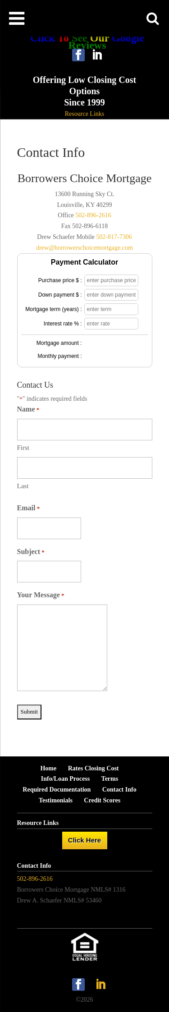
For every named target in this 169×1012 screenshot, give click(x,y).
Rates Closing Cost (93, 768)
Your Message (40, 595)
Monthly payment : (59, 356)
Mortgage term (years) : (53, 309)
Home (48, 768)
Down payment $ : (60, 295)
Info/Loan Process (65, 778)
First (23, 447)
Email (28, 508)
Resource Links (84, 113)
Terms (110, 778)
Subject (31, 552)
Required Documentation (57, 789)
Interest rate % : (63, 324)
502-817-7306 (114, 237)
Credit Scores (102, 800)
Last (23, 486)
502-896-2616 (93, 215)
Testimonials (56, 800)
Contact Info (119, 789)
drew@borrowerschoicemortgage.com (84, 247)
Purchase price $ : (60, 280)
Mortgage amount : (59, 343)
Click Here (84, 840)
